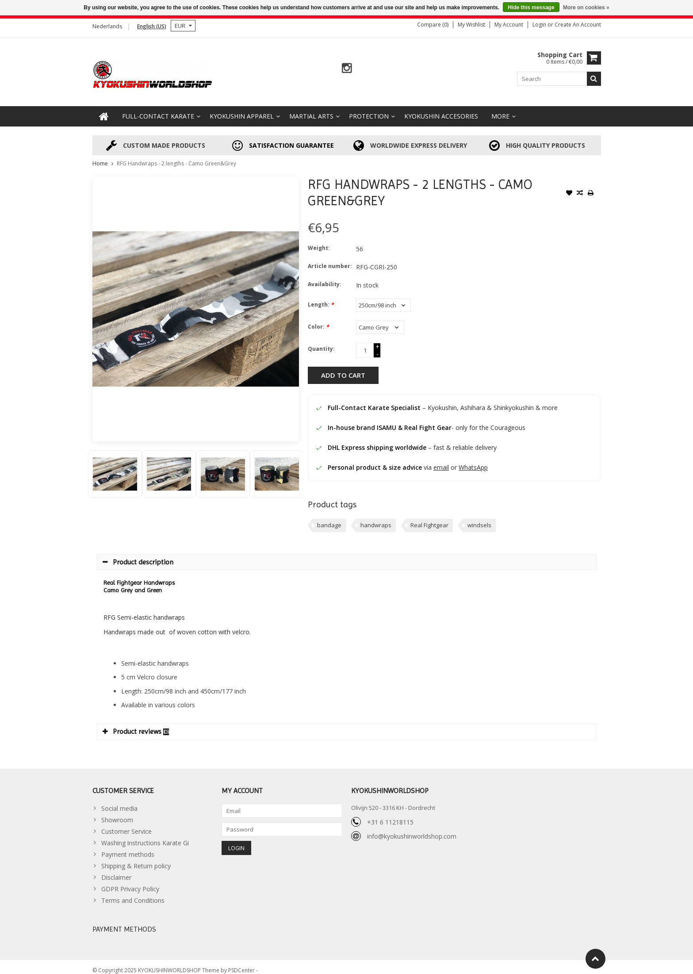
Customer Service (126, 824)
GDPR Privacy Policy (130, 882)
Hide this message (531, 7)
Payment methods (127, 847)
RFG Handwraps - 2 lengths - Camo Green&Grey (176, 156)
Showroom (117, 813)
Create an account (578, 24)
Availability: (324, 277)
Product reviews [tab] (136, 724)
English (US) (151, 26)
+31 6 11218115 (390, 814)
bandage (329, 518)
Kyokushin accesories (441, 109)
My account (508, 24)
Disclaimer (116, 870)
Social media (119, 801)
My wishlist (471, 24)
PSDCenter (242, 963)
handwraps (375, 518)
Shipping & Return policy (136, 859)
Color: (318, 319)
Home (100, 156)
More (500, 109)
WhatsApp (473, 460)
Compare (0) (432, 24)
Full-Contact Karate (158, 109)
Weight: (319, 241)
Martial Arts (311, 109)
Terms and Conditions (133, 893)
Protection (369, 109)
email (441, 460)
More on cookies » (586, 7)
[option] (115, 467)
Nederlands (107, 26)
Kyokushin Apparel (242, 109)
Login (540, 24)
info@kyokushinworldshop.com (411, 828)
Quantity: (321, 341)
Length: (321, 297)
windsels (479, 518)
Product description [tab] (138, 555)
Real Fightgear (429, 518)
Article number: (330, 259)
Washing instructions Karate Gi (145, 836)
